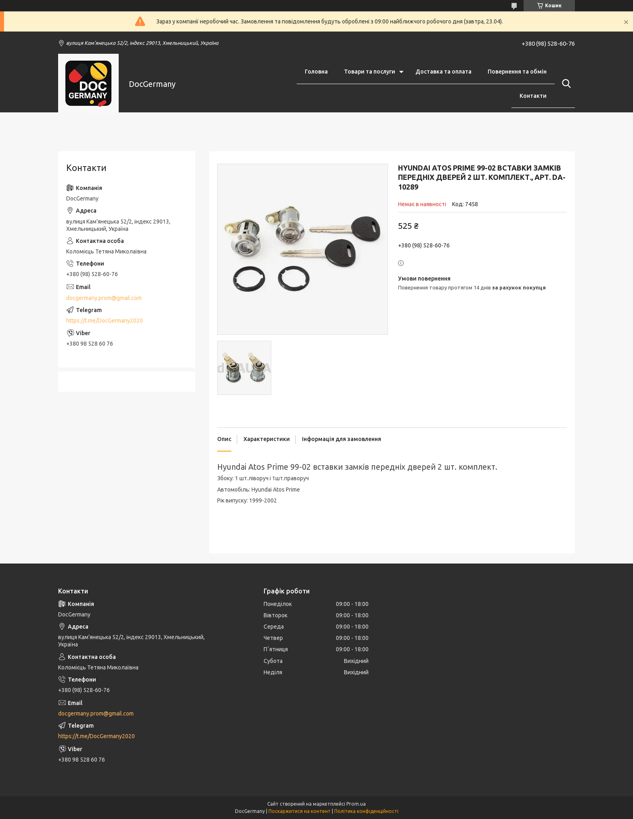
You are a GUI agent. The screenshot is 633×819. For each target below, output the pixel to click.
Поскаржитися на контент (299, 811)
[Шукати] (565, 83)
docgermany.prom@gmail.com (104, 298)
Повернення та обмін (517, 71)
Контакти (533, 96)
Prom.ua (356, 803)
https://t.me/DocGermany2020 (104, 320)
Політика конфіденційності (366, 811)
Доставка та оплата (443, 71)
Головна (316, 71)
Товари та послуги (369, 71)
